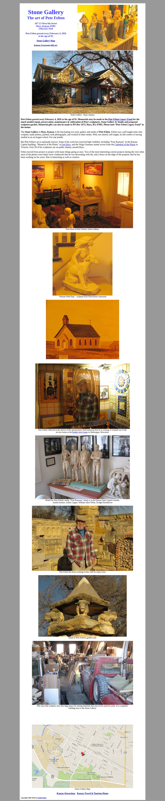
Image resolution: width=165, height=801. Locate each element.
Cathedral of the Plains (125, 144)
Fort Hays (66, 144)
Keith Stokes (42, 798)
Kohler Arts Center (80, 432)
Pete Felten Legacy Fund (120, 119)
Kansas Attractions (66, 793)
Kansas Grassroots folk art (46, 45)
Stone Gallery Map (46, 41)
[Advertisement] (82, 717)
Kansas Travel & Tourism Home (92, 793)
